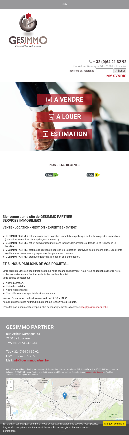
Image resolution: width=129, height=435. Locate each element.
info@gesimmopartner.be (94, 307)
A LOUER (64, 117)
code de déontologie (94, 372)
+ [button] (11, 382)
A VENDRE (64, 99)
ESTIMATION (64, 134)
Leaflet (119, 419)
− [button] (11, 387)
